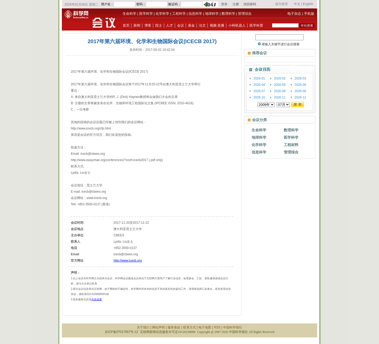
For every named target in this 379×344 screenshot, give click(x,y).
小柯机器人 (237, 25)
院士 (158, 25)
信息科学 (195, 14)
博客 (147, 25)
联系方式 (189, 327)
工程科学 (179, 14)
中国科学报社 (232, 327)
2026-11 (280, 97)
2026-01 (259, 78)
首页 (126, 25)
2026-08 (280, 91)
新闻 (136, 25)
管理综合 (245, 14)
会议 (180, 25)
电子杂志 (294, 14)
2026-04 (259, 85)
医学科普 (256, 25)
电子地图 (204, 327)
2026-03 (300, 78)
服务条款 (174, 327)
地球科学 (212, 14)
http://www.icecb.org (127, 260)
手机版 (309, 14)
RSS (217, 327)
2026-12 (300, 97)
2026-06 (300, 85)
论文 (202, 25)
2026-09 (300, 91)
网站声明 (158, 327)
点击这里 (96, 299)
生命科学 (129, 14)
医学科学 (146, 14)
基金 (191, 25)
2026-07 (259, 91)
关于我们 (143, 327)
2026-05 (280, 85)
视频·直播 (217, 25)
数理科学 (228, 14)
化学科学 (162, 14)
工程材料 (291, 145)
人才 (169, 25)
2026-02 (280, 78)
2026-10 (259, 97)
